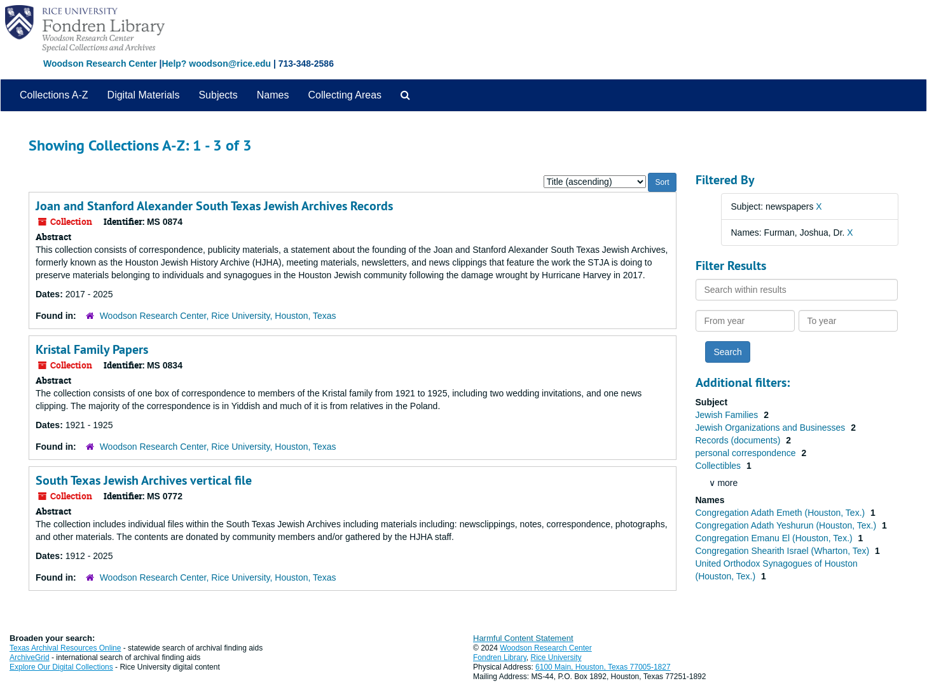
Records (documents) (739, 440)
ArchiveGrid (30, 657)
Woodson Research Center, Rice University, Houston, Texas (218, 316)
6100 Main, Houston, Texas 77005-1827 (603, 667)
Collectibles (719, 466)
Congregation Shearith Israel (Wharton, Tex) (784, 551)
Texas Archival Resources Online (65, 648)
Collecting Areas (344, 95)
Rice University (556, 657)
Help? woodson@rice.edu (216, 63)
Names (273, 95)
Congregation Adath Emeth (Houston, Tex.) (782, 513)
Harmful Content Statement (523, 638)
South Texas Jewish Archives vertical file (144, 480)
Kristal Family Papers (92, 349)
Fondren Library (499, 657)
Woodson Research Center (100, 63)
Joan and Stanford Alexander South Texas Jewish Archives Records (214, 206)
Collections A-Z (54, 95)
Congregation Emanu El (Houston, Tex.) (775, 538)
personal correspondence (747, 453)
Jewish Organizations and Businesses (772, 427)
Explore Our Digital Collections (61, 667)
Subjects (217, 95)
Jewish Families (728, 415)
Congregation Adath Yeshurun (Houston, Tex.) (787, 525)
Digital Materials (143, 95)
